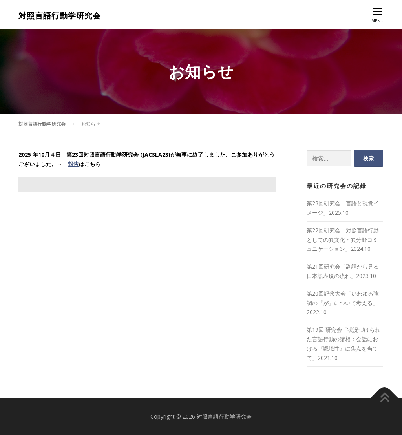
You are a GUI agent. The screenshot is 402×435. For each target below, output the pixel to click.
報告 (73, 164)
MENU (377, 17)
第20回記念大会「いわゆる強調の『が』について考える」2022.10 (343, 303)
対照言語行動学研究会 (59, 16)
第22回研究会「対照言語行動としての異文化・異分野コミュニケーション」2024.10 (343, 240)
